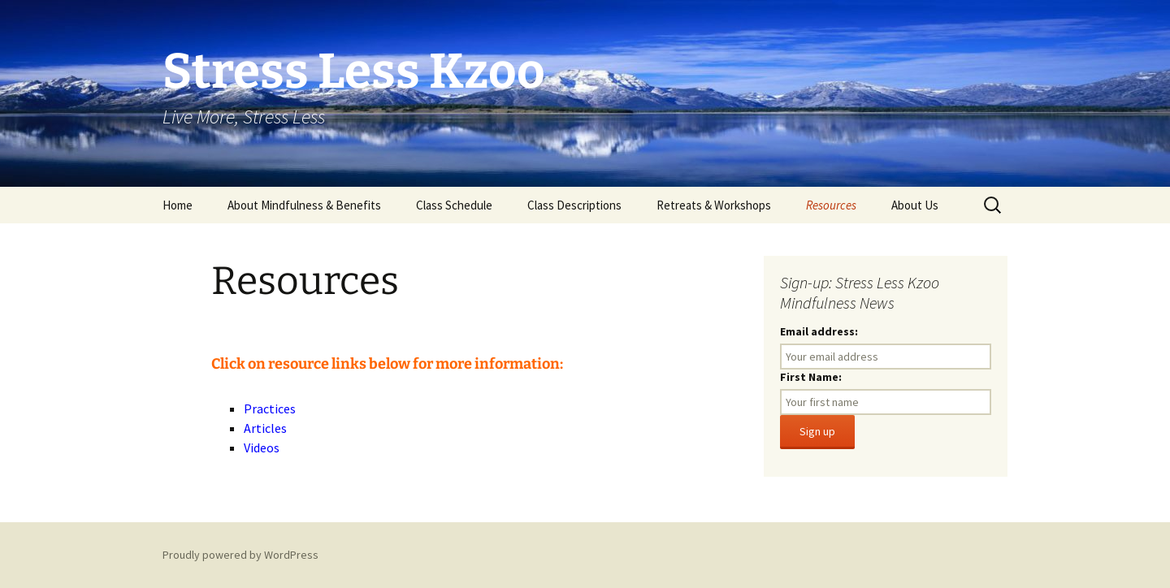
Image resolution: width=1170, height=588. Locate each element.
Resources (831, 205)
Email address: (819, 331)
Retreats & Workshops (713, 205)
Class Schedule (454, 205)
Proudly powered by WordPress (240, 554)
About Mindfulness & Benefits (304, 205)
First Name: (811, 377)
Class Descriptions (574, 205)
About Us (914, 205)
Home (177, 205)
